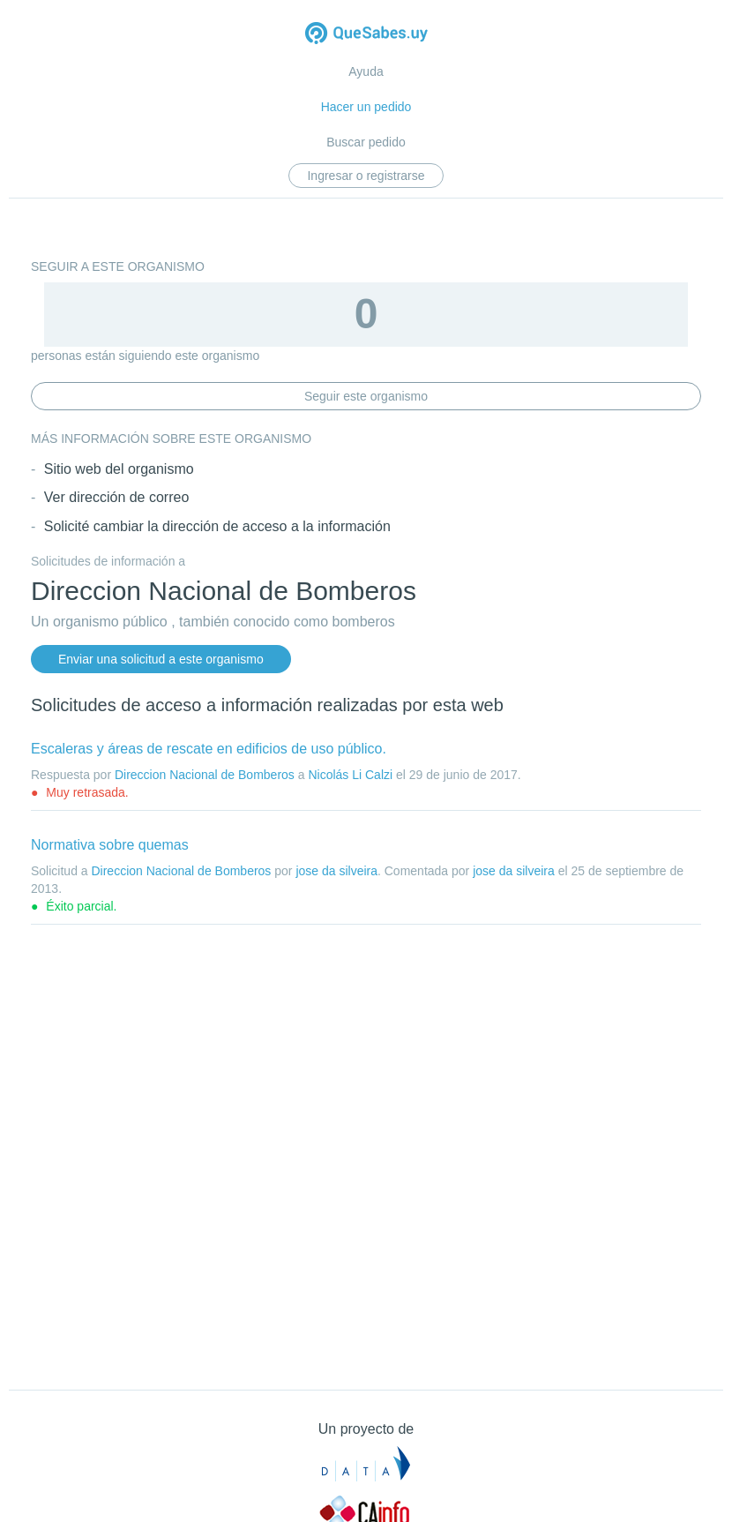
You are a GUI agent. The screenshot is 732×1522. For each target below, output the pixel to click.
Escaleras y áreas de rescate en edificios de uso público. (208, 748)
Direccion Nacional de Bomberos (205, 775)
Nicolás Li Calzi (350, 775)
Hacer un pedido (366, 107)
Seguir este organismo (366, 396)
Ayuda (365, 71)
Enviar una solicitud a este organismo (161, 659)
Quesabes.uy (366, 35)
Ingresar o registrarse (365, 176)
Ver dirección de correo (117, 497)
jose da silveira (336, 871)
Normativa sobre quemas (110, 844)
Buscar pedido (366, 142)
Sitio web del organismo (119, 468)
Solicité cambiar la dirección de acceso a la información (217, 526)
